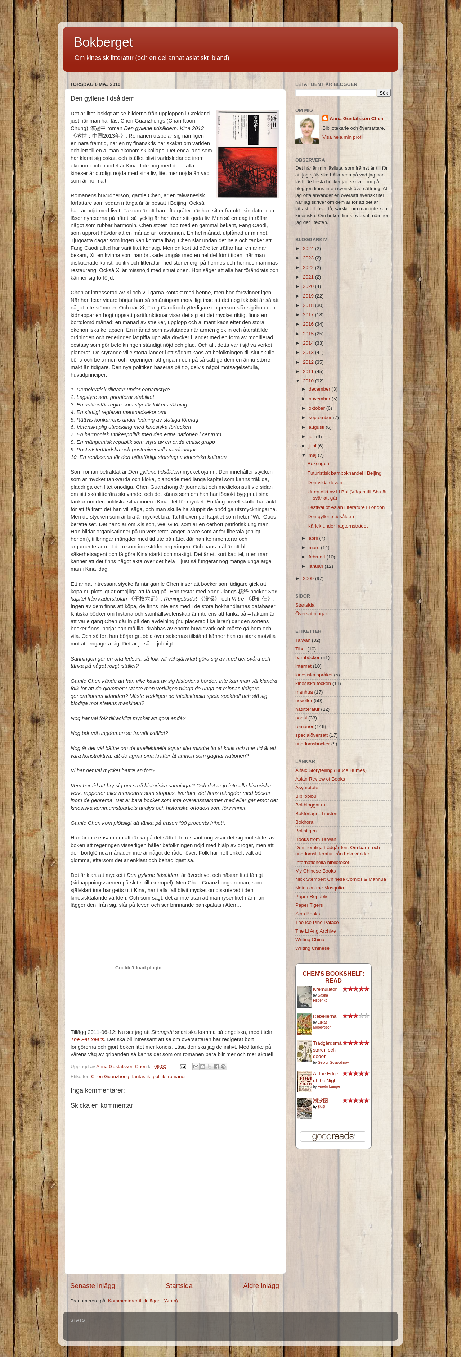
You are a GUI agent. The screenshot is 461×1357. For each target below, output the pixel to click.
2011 (309, 371)
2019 (309, 296)
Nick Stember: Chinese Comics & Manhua (340, 879)
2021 (309, 277)
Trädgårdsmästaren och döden (327, 1049)
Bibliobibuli (307, 796)
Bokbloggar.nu (310, 805)
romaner (177, 1076)
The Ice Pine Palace (317, 922)
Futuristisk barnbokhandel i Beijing (345, 473)
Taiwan (302, 640)
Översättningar (311, 613)
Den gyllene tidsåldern (332, 516)
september (321, 417)
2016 (309, 324)
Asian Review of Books (320, 779)
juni (313, 445)
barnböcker (307, 657)
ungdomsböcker (312, 743)
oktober (317, 408)
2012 (309, 362)
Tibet (300, 649)
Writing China (310, 939)
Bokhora (304, 822)
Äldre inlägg (261, 1285)
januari (317, 566)
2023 (309, 258)
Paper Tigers (309, 905)
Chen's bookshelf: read (333, 977)
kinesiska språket (314, 674)
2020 (309, 286)
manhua (304, 692)
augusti (317, 427)
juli (312, 436)
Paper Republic (311, 896)
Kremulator (325, 989)
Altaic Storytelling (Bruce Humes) (331, 770)
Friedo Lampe (329, 1087)
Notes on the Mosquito (319, 888)
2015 (309, 333)
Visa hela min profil (342, 137)
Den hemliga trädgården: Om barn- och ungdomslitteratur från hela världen (337, 850)
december (320, 389)
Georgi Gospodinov (333, 1062)
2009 (309, 578)
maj (313, 455)
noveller (303, 700)
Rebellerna (324, 1016)
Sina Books (307, 913)
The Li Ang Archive (315, 931)
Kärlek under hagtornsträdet (338, 526)
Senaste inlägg (92, 1285)
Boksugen (318, 463)
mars (315, 547)
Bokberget (103, 42)
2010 (309, 380)
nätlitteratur (307, 709)
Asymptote (306, 787)
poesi (301, 718)
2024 (309, 248)
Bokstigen (306, 830)
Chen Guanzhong (110, 1076)
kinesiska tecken (313, 683)
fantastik (141, 1076)
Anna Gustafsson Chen (356, 118)
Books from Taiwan (315, 839)
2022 (309, 267)
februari (318, 557)
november (320, 398)
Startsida (179, 1285)
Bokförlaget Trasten (316, 813)
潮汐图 (320, 1100)
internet (303, 666)
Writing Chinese (312, 948)
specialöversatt (311, 735)
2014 (309, 343)
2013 (309, 352)
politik (159, 1076)
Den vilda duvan (325, 482)
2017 (309, 314)
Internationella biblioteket (322, 862)
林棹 (321, 1107)
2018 (309, 305)
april (314, 538)
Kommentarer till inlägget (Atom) (143, 1300)
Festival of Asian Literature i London (346, 507)
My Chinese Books (315, 871)
